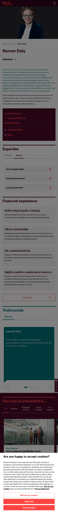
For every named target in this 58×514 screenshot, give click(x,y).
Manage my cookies (29, 498)
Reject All (29, 504)
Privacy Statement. (42, 491)
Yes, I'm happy (29, 510)
